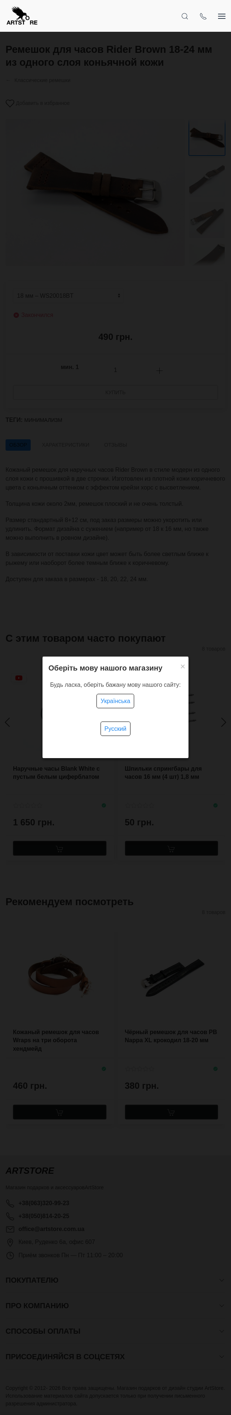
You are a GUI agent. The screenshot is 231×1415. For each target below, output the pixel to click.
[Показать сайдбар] (222, 16)
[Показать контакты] (203, 16)
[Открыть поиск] (185, 16)
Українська (115, 701)
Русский (115, 729)
